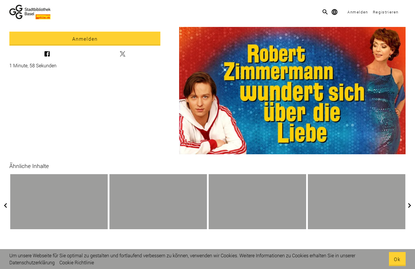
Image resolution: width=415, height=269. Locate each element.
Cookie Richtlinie (76, 262)
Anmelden (357, 12)
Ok (397, 259)
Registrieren (386, 12)
